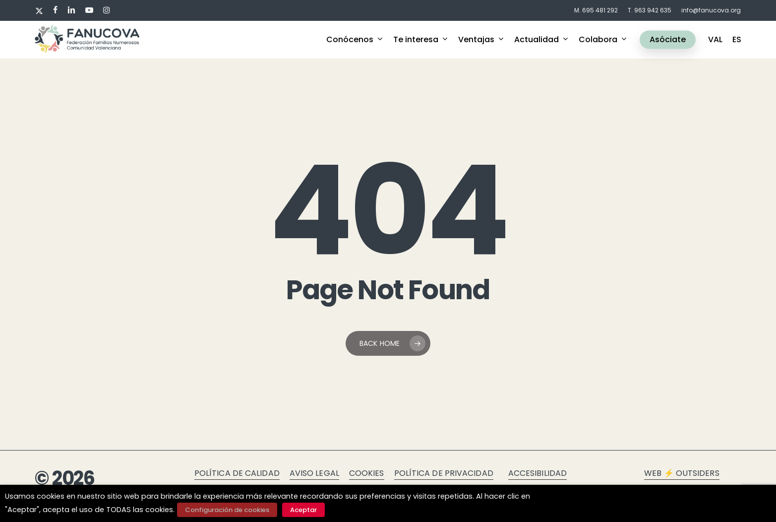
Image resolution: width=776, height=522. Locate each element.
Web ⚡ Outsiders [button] (681, 473)
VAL (715, 40)
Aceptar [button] (303, 510)
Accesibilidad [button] (537, 473)
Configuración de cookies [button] (227, 510)
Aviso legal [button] (314, 473)
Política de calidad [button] (237, 473)
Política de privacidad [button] (443, 473)
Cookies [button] (366, 473)
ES (736, 40)
